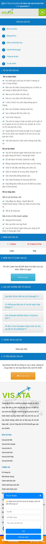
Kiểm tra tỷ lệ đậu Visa (14, 43)
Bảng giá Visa (11, 36)
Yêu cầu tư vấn (23, 376)
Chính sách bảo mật (8, 481)
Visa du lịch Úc (7, 448)
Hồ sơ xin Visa (12, 29)
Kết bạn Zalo (23, 537)
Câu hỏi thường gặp (13, 50)
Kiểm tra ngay (23, 277)
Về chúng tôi (6, 472)
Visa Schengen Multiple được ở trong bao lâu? (21, 316)
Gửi (23, 531)
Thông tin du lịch (12, 56)
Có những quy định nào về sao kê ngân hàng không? (22, 305)
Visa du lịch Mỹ (7, 440)
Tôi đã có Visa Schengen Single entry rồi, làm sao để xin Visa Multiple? (23, 327)
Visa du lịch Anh (7, 452)
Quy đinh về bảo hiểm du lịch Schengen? (22, 296)
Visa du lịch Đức (7, 461)
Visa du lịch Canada (8, 444)
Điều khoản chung (8, 477)
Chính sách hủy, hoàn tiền (10, 485)
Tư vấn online (11, 63)
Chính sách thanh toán (9, 489)
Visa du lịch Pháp (7, 457)
